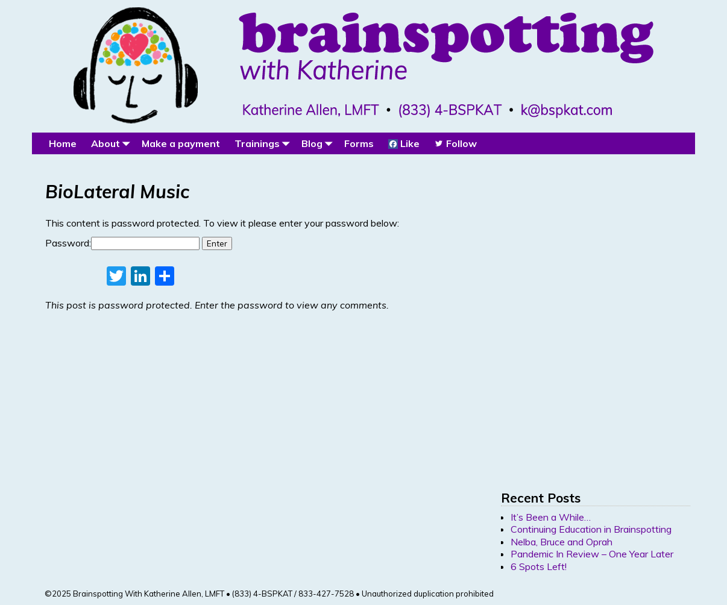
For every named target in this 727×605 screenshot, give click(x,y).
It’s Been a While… (551, 517)
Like (404, 143)
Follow (455, 143)
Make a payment (181, 143)
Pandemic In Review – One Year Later (592, 554)
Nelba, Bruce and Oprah (561, 542)
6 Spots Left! (539, 566)
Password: (122, 243)
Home (63, 143)
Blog (319, 143)
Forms (359, 143)
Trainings (264, 143)
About (112, 143)
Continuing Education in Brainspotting (591, 529)
